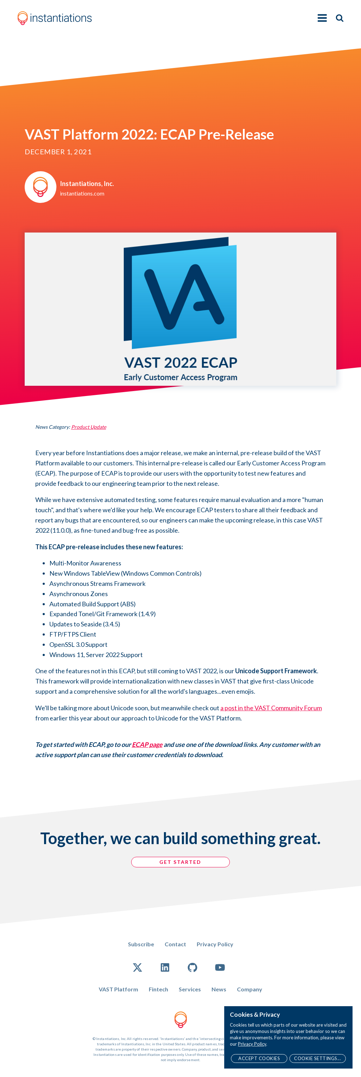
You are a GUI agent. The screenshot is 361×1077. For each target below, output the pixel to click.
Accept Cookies (259, 1058)
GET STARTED (181, 862)
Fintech (158, 989)
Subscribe (141, 944)
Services (190, 989)
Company (249, 989)
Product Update (88, 427)
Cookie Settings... (317, 1058)
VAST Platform (118, 989)
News (219, 989)
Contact (175, 944)
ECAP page (147, 744)
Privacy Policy (215, 944)
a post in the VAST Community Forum (271, 708)
